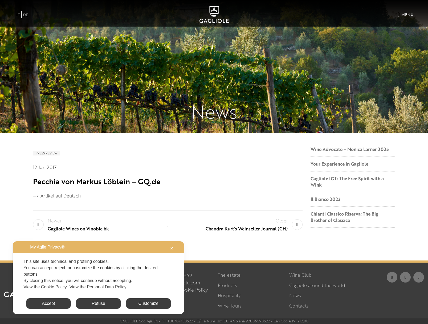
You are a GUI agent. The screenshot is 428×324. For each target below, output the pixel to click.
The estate (229, 275)
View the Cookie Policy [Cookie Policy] (45, 287)
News (295, 295)
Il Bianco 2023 (325, 199)
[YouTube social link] (418, 277)
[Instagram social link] (405, 277)
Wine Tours (230, 306)
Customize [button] (148, 303)
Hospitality (229, 295)
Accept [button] (48, 303)
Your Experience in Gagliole (339, 164)
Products (227, 285)
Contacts (299, 306)
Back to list (168, 224)
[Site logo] (214, 14)
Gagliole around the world (317, 285)
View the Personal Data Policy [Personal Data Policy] (98, 287)
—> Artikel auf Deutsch (57, 196)
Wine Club (300, 275)
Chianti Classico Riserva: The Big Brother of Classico (344, 217)
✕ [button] (171, 248)
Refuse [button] (98, 303)
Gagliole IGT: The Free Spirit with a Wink (347, 181)
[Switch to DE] (26, 14)
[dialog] (98, 277)
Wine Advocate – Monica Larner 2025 (350, 149)
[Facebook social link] (392, 277)
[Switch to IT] (18, 14)
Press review (47, 153)
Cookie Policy (193, 290)
